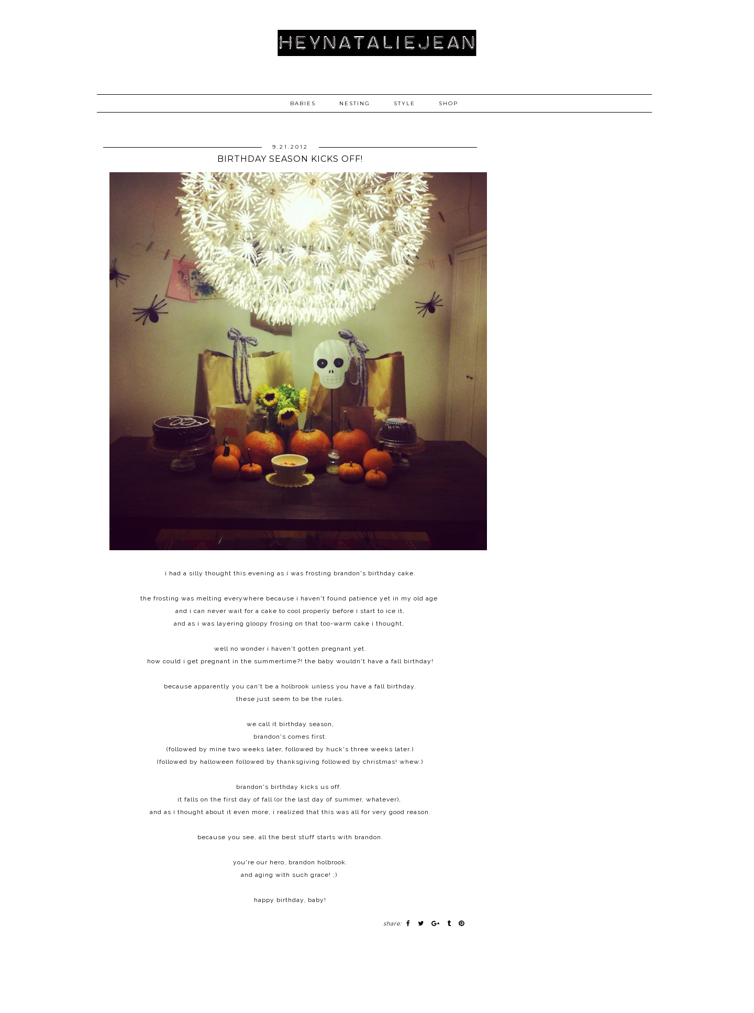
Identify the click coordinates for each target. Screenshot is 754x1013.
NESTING (354, 103)
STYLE (404, 103)
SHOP (448, 103)
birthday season (305, 724)
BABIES (303, 103)
